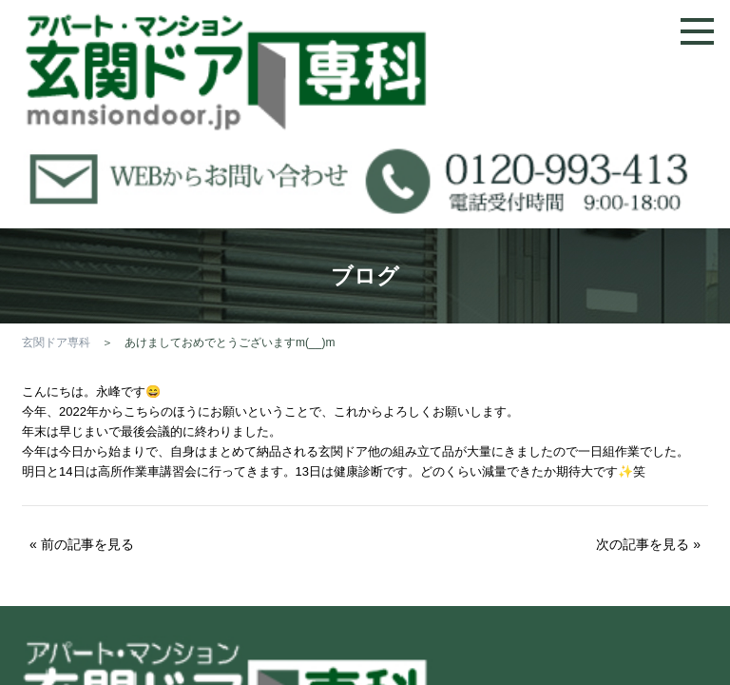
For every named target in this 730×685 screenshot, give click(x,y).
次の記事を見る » (648, 544)
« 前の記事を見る (81, 544)
